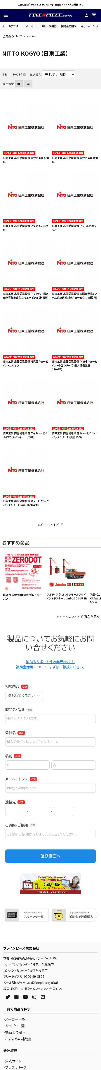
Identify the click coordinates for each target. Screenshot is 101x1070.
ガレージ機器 (49, 26)
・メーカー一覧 (14, 1019)
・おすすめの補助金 (17, 1038)
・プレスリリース (14, 1067)
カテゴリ (13, 26)
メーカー (31, 26)
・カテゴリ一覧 (14, 1025)
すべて (18, 36)
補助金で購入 (69, 26)
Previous (4, 26)
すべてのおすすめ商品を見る (79, 616)
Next (97, 26)
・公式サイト (12, 1060)
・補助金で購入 (14, 1032)
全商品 (7, 36)
